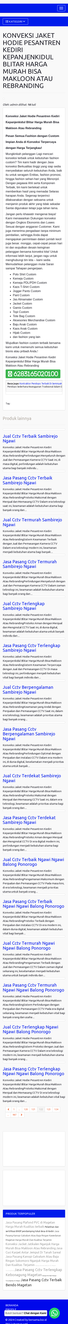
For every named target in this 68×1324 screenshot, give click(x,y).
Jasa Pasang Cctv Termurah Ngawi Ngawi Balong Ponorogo (33, 987)
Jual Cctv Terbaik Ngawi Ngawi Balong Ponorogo (33, 862)
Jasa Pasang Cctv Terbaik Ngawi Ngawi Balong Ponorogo (33, 904)
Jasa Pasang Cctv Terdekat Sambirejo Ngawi (29, 820)
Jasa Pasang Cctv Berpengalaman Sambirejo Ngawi (29, 734)
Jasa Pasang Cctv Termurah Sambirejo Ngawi (30, 564)
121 (33, 1109)
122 (42, 1109)
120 (26, 1109)
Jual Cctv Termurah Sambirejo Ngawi (32, 522)
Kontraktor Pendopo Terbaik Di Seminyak (41, 383)
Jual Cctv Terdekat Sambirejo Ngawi (32, 778)
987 (15, 1115)
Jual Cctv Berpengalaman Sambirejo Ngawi (28, 689)
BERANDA (11, 1305)
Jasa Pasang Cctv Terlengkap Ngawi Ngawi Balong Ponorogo (33, 1071)
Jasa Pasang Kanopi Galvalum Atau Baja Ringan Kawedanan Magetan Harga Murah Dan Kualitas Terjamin (33, 1235)
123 (49, 1109)
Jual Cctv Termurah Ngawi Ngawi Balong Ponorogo (29, 945)
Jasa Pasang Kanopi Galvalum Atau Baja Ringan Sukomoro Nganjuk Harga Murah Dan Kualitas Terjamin (32, 1260)
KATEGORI (15, 21)
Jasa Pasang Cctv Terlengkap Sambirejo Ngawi (31, 648)
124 (56, 1109)
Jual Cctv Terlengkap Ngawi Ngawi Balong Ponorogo (30, 1029)
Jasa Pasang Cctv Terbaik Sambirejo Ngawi (27, 480)
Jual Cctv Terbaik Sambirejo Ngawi (30, 438)
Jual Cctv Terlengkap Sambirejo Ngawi (24, 606)
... (19, 1109)
